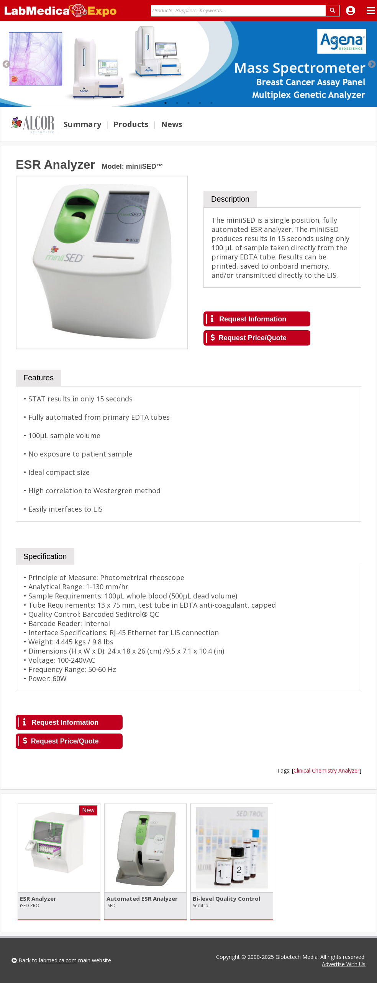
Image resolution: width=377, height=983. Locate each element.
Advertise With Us (344, 964)
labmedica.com (58, 960)
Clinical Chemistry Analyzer (326, 770)
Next (371, 64)
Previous (6, 64)
